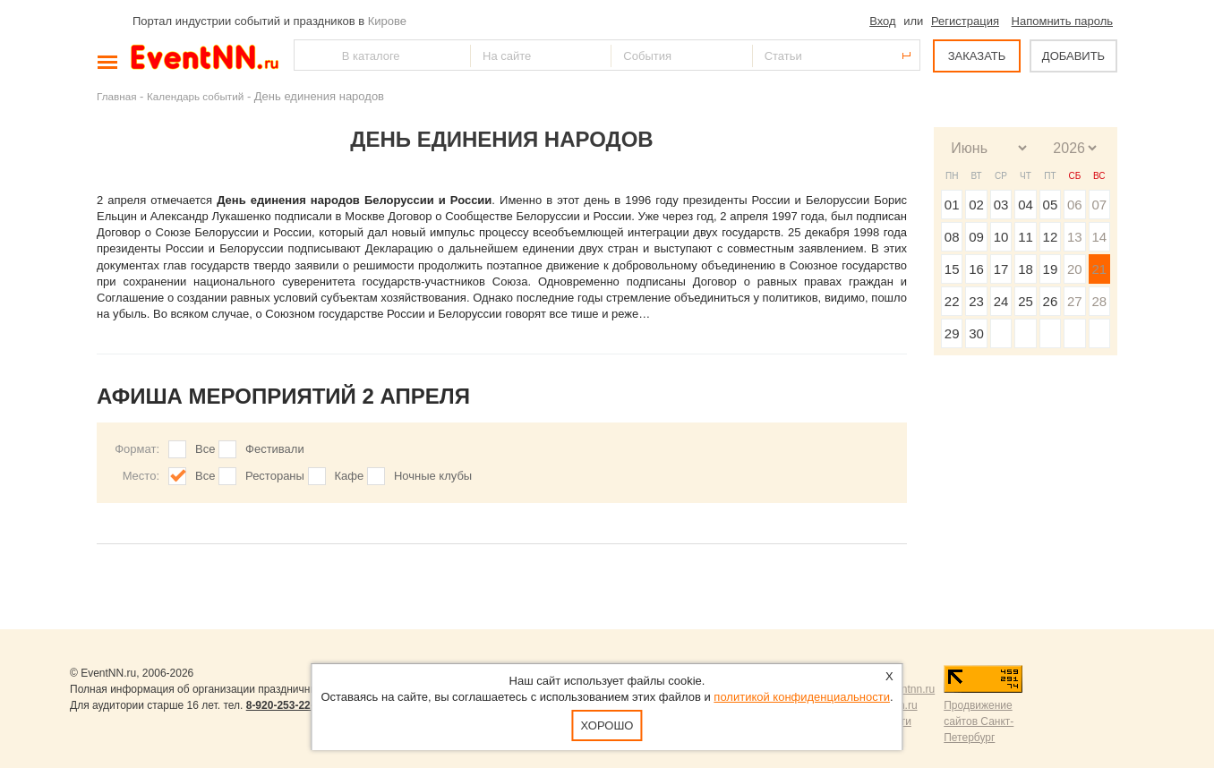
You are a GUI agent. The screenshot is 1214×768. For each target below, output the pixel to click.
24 (1001, 301)
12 (1050, 236)
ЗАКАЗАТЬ (977, 56)
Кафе (349, 475)
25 (1025, 301)
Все (205, 449)
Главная (116, 96)
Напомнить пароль (1062, 21)
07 (1099, 204)
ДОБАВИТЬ (1073, 56)
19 (1050, 269)
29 (952, 333)
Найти (309, 55)
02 (976, 204)
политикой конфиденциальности (802, 697)
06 (1074, 204)
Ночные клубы (433, 475)
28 (1099, 301)
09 (976, 236)
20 (1074, 269)
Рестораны (274, 475)
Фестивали (274, 449)
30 (976, 333)
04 (1025, 204)
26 (1050, 301)
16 (976, 269)
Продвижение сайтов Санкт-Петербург (978, 721)
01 (952, 204)
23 (976, 301)
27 (1074, 301)
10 (1001, 236)
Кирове (387, 21)
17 (1001, 269)
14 (1099, 236)
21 (1099, 269)
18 (1025, 269)
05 (1050, 204)
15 (952, 269)
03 (1001, 204)
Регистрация (965, 21)
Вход (882, 21)
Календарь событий (195, 96)
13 (1074, 236)
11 (1025, 236)
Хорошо (607, 725)
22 (952, 301)
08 (952, 236)
